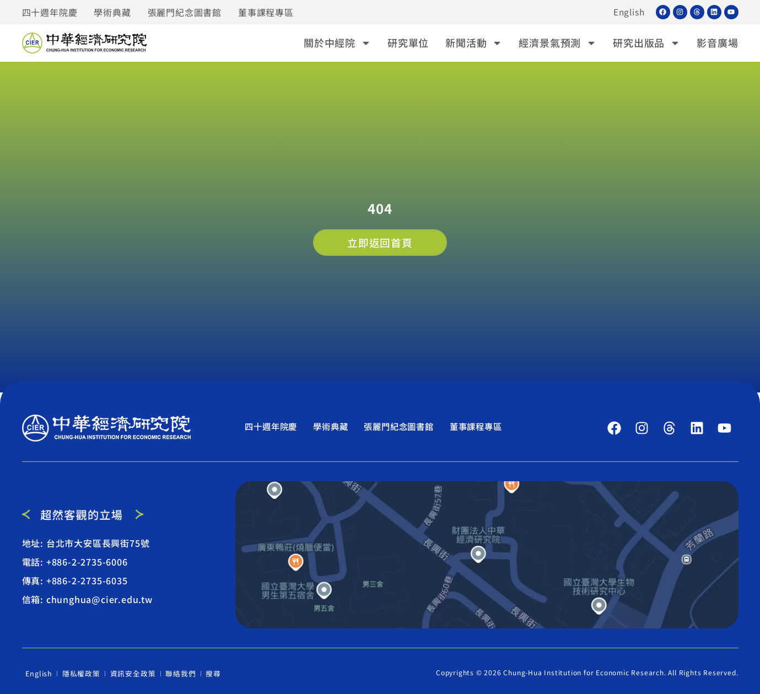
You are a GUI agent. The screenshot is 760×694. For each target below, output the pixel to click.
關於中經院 (337, 43)
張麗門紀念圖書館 (185, 12)
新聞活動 (473, 43)
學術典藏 (112, 12)
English (628, 12)
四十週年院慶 (50, 12)
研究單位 (408, 42)
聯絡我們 (179, 672)
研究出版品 (646, 43)
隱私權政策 (81, 672)
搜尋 (211, 672)
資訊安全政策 (132, 672)
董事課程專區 (266, 12)
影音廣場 (717, 42)
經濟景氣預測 (557, 43)
